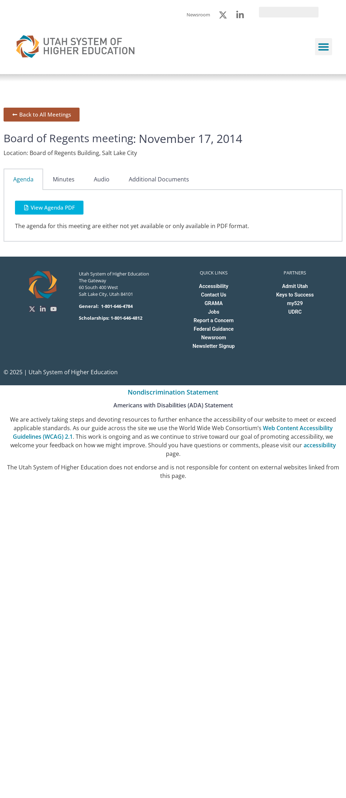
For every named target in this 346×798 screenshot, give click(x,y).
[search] (289, 12)
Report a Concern (214, 321)
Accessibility (213, 286)
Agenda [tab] (23, 179)
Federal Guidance (214, 329)
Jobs (213, 312)
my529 (295, 303)
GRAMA (214, 303)
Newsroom (213, 338)
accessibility (320, 445)
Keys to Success (295, 295)
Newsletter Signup (214, 346)
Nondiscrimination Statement (173, 392)
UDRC (294, 312)
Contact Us (214, 295)
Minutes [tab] (64, 179)
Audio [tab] (102, 179)
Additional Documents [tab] (159, 179)
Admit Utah (295, 286)
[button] (323, 46)
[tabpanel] (173, 216)
